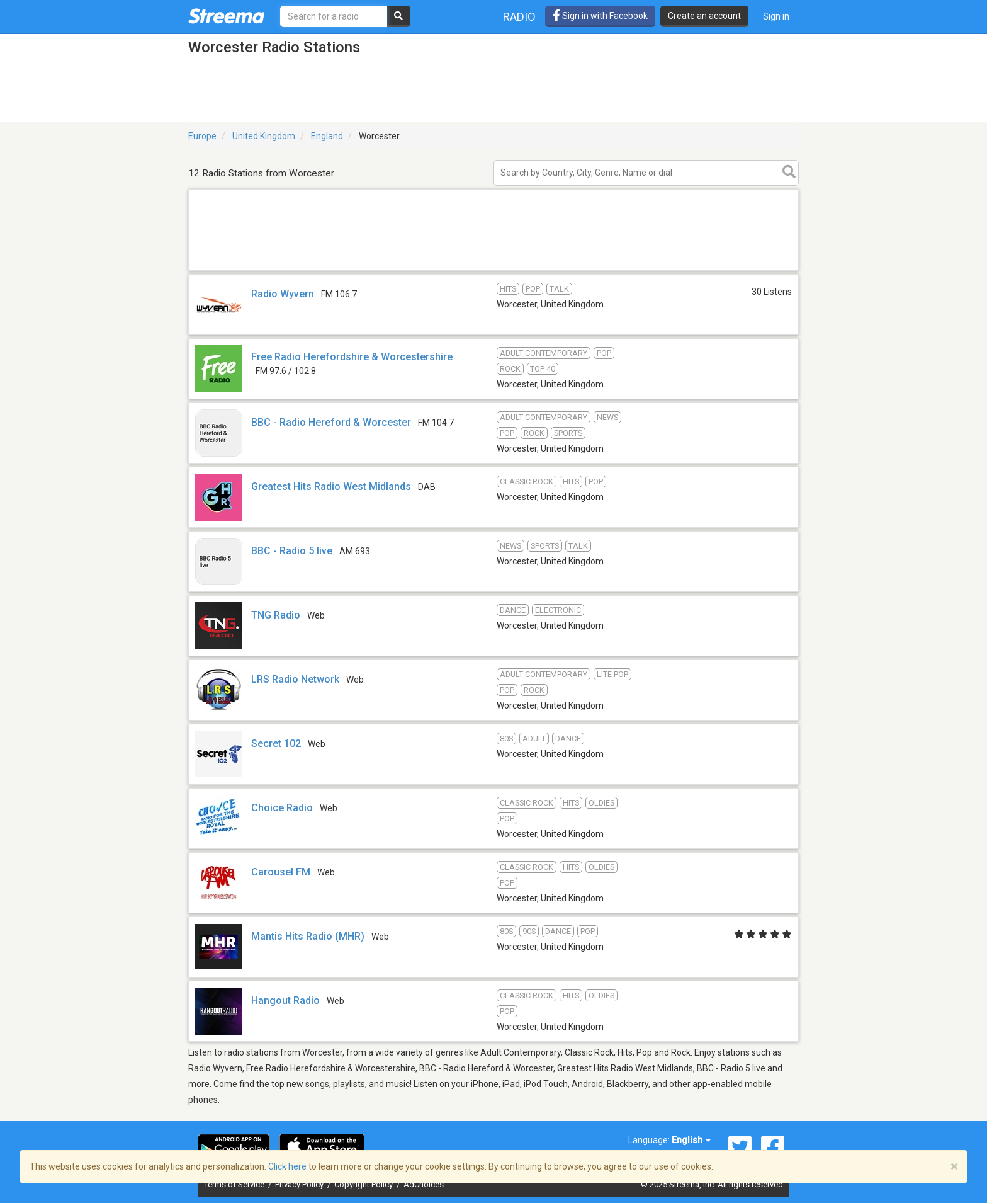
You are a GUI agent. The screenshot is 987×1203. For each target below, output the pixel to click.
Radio (519, 16)
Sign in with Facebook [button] (600, 16)
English (691, 1140)
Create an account (704, 16)
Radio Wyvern (282, 294)
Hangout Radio (285, 1000)
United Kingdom (263, 136)
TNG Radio (275, 615)
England (327, 136)
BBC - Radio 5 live (291, 551)
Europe (202, 136)
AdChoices (423, 1184)
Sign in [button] (776, 16)
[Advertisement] (493, 270)
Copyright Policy (364, 1184)
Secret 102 (276, 744)
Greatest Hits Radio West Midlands (331, 487)
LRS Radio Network (295, 679)
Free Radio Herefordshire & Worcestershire (352, 357)
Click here (287, 1166)
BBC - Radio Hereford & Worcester (331, 422)
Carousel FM (280, 872)
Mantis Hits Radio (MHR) (307, 936)
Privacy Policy (300, 1184)
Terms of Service (235, 1184)
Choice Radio (282, 808)
